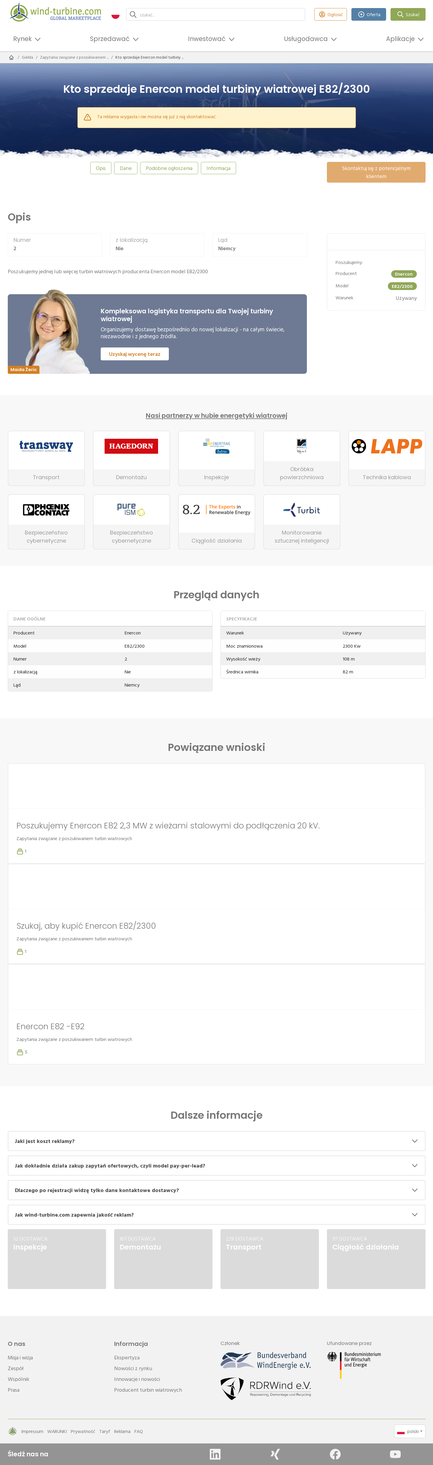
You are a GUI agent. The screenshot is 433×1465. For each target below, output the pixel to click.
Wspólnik (18, 1379)
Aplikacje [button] (400, 38)
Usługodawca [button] (306, 38)
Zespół (16, 1368)
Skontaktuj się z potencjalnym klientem (376, 172)
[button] (115, 14)
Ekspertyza (127, 1357)
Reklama (122, 1431)
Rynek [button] (22, 38)
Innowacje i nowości (137, 1379)
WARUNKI (57, 1431)
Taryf (104, 1431)
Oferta (368, 14)
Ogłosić (330, 14)
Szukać (408, 14)
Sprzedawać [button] (110, 38)
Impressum (32, 1431)
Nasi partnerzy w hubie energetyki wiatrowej (216, 415)
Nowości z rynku (133, 1368)
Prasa (13, 1389)
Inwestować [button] (207, 38)
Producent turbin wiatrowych (148, 1389)
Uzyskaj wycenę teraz (134, 353)
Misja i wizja (20, 1357)
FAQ (138, 1431)
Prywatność (83, 1431)
